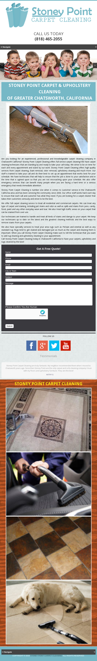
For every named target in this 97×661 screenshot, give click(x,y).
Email (7, 265)
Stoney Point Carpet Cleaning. (46, 656)
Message (9, 283)
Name (8, 252)
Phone (8, 258)
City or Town (10, 271)
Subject (8, 277)
